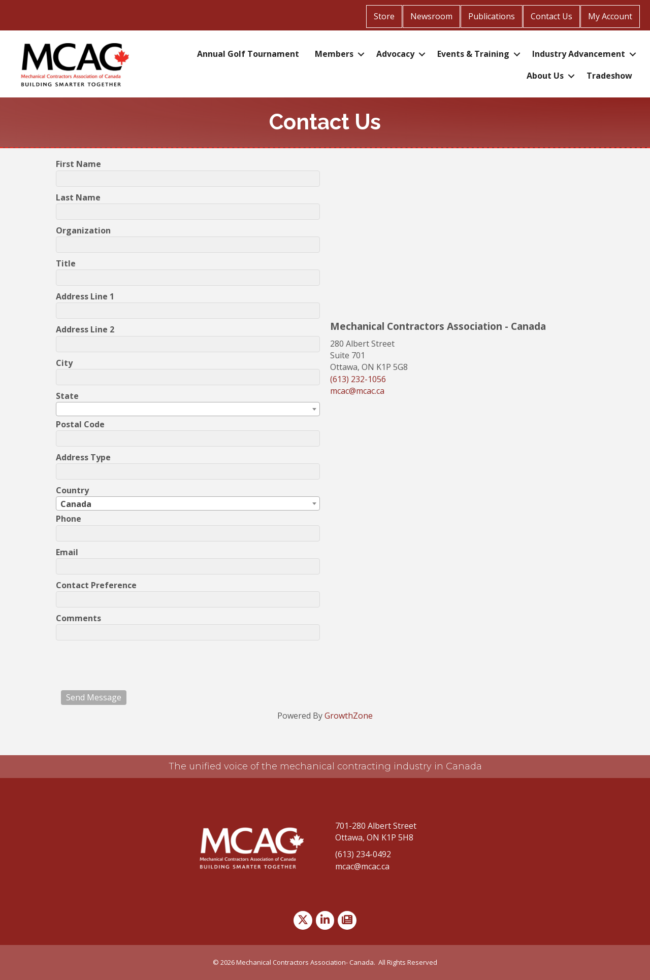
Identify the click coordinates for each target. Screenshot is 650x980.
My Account (610, 16)
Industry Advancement (578, 53)
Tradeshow (609, 75)
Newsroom (431, 16)
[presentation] (138, 665)
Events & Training (473, 53)
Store (384, 16)
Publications (491, 16)
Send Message (93, 697)
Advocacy (395, 53)
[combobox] (188, 409)
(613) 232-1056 (358, 379)
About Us (545, 75)
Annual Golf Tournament (248, 53)
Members (334, 53)
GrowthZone (348, 715)
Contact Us (551, 16)
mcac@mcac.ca (357, 390)
